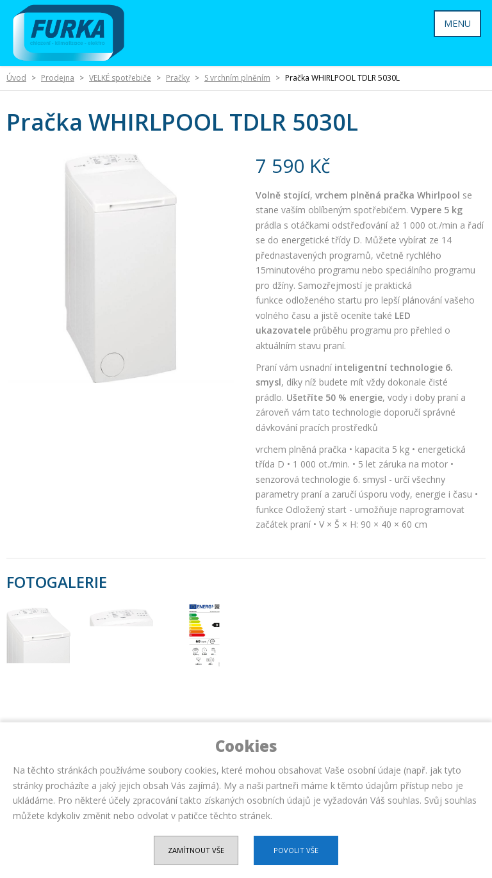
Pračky (178, 77)
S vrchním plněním (237, 77)
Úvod (16, 77)
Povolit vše (296, 850)
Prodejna (57, 77)
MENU (457, 23)
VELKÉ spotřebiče (120, 77)
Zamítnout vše (196, 850)
